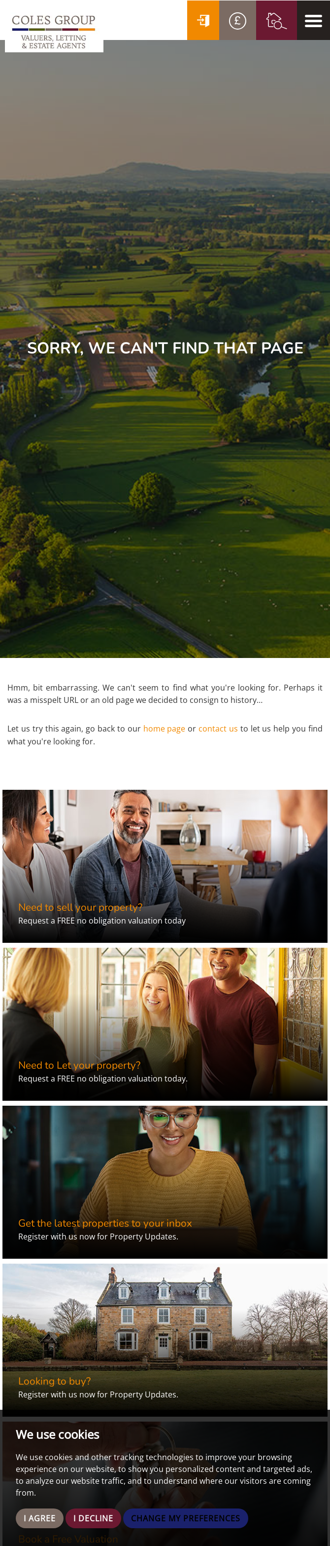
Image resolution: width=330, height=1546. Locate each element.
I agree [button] (40, 1518)
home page (164, 728)
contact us (218, 728)
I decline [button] (93, 1518)
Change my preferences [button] (185, 1518)
